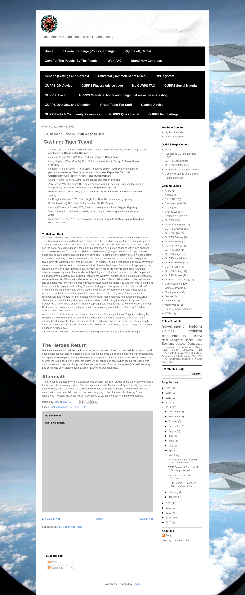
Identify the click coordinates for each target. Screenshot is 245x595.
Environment (184, 347)
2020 (175, 350)
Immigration (175, 358)
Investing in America (192, 359)
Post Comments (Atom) (70, 526)
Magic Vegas (172, 304)
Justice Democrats (189, 343)
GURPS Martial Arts (176, 258)
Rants (187, 353)
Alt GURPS (171, 199)
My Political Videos (175, 132)
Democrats (168, 347)
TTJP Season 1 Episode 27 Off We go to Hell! (183, 469)
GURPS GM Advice (58, 85)
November (175, 416)
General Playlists (174, 136)
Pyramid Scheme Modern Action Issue (182, 477)
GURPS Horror (173, 241)
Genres (169, 296)
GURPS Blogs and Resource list (182, 169)
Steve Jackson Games (177, 309)
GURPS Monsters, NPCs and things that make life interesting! (124, 95)
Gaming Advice (152, 104)
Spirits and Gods (174, 177)
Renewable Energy (172, 353)
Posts (52, 562)
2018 (169, 512)
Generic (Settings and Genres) (67, 76)
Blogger (137, 584)
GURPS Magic (173, 254)
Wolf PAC (197, 356)
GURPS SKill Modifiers (177, 165)
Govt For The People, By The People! (72, 60)
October (173, 421)
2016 (169, 522)
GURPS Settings (174, 271)
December (175, 411)
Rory (168, 535)
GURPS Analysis (174, 228)
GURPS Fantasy (174, 237)
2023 (169, 397)
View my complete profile (175, 540)
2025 (169, 388)
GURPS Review (173, 262)
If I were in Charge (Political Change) (88, 51)
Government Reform (182, 326)
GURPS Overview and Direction (68, 104)
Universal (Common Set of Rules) (122, 76)
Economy (168, 343)
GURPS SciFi (172, 266)
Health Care (193, 340)
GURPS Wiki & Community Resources (72, 114)
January (173, 496)
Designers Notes (174, 216)
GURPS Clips (172, 233)
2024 (169, 392)
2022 (169, 402)
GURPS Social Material (181, 85)
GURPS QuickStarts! (124, 114)
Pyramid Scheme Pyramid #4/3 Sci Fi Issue (182, 461)
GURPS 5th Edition (175, 224)
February (174, 492)
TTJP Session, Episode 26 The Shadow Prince (182, 484)
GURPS (74, 407)
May (171, 445)
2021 (169, 407)
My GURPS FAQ (143, 85)
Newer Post (51, 519)
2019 (169, 507)
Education (187, 350)
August (173, 431)
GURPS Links (172, 249)
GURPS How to (173, 245)
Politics (168, 331)
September (175, 426)
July (171, 435)
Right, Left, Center (138, 51)
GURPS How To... (57, 95)
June (172, 440)
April (171, 450)
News (164, 358)
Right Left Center (181, 356)
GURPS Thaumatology (177, 279)
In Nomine (170, 300)
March (172, 455)
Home (49, 51)
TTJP (83, 407)
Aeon (168, 194)
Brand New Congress (146, 60)
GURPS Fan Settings (163, 114)
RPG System (165, 76)
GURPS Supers (173, 275)
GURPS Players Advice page (102, 85)
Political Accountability (182, 333)
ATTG (168, 190)
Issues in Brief (168, 362)
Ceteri (168, 207)
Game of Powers (174, 287)
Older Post (145, 519)
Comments (55, 567)
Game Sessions (60, 407)
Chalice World (172, 211)
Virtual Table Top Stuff (116, 104)
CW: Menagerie (173, 203)
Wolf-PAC (115, 60)
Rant (199, 350)
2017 (169, 517)
